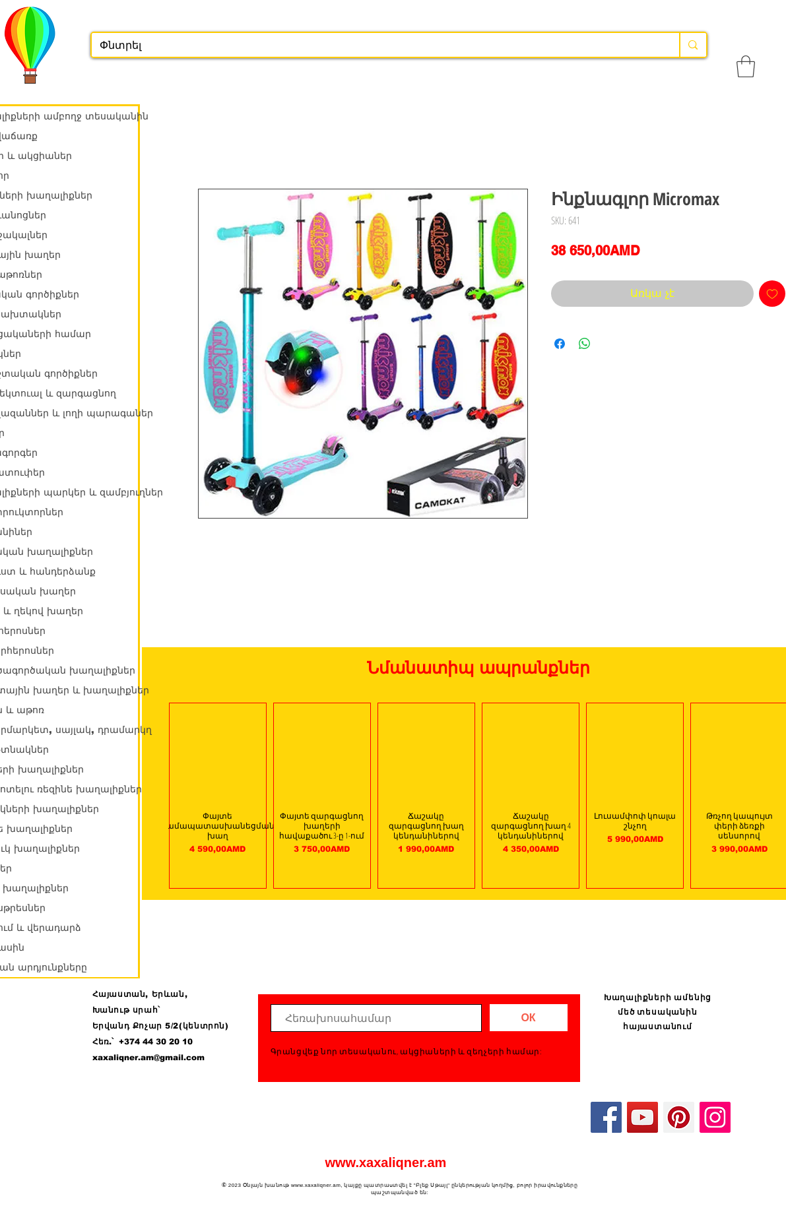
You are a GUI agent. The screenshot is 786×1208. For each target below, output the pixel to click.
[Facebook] (606, 1117)
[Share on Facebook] (560, 344)
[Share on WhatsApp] (585, 344)
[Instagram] (715, 1117)
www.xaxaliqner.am (386, 1162)
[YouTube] (642, 1117)
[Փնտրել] (376, 45)
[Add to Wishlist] (772, 293)
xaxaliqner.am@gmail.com (148, 1057)
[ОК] (529, 1017)
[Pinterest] (678, 1117)
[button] (746, 66)
